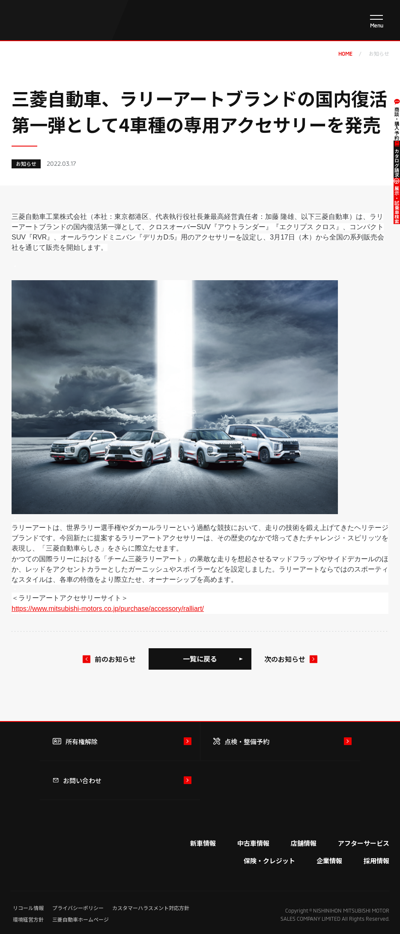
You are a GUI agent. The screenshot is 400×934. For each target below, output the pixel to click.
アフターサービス (363, 842)
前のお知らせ (115, 659)
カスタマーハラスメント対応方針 (150, 907)
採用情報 (376, 860)
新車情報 (203, 842)
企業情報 (329, 860)
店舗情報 (303, 842)
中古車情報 (253, 842)
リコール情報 (28, 907)
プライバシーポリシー (78, 907)
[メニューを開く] (376, 21)
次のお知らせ (284, 659)
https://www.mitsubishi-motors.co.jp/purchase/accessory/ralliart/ (108, 608)
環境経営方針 (28, 919)
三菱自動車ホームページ (80, 919)
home (345, 54)
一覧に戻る (200, 658)
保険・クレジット (269, 860)
